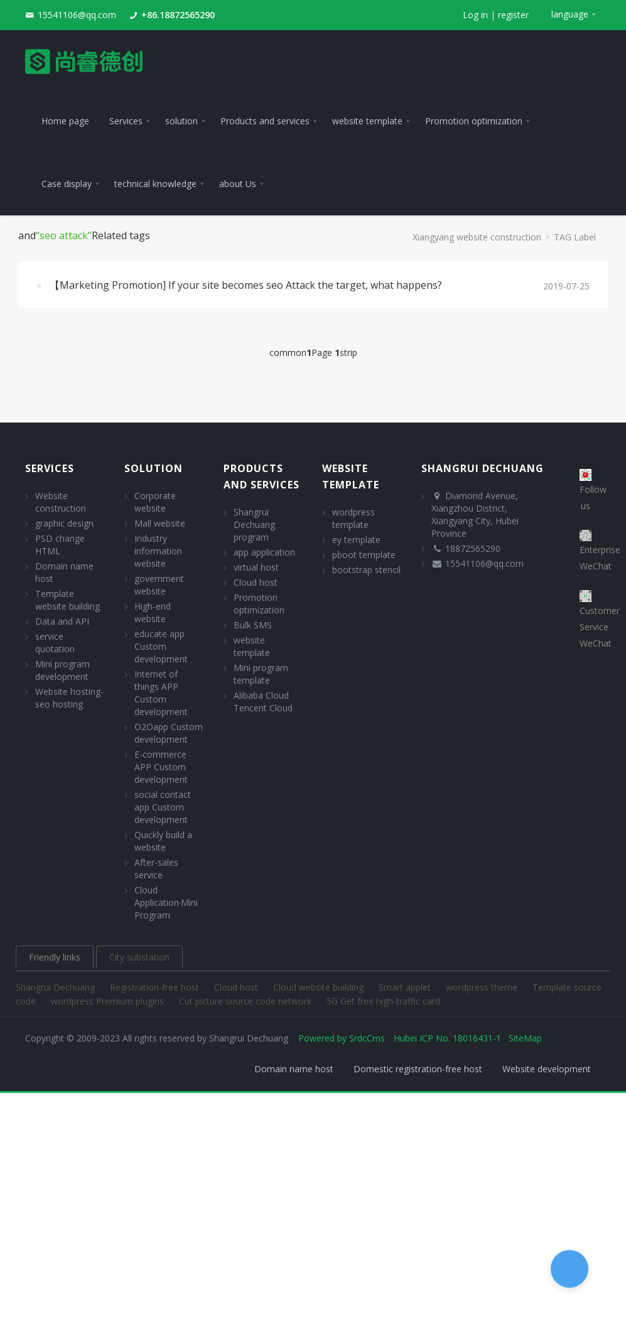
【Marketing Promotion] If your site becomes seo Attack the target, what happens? (246, 285)
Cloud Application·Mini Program (166, 902)
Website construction (60, 502)
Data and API (62, 621)
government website (159, 585)
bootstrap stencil (366, 570)
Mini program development (62, 670)
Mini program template (261, 674)
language (569, 14)
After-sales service (156, 868)
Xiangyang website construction (477, 237)
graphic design (64, 523)
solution (153, 468)
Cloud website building (319, 987)
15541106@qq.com (77, 15)
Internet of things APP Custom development (161, 693)
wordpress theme (483, 987)
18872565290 (472, 548)
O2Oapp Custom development (168, 733)
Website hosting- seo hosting (69, 698)
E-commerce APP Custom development (161, 766)
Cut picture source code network (246, 1001)
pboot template (364, 555)
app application (264, 552)
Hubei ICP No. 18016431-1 (447, 1038)
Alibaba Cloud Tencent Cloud (263, 701)
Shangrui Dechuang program (254, 524)
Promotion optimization (259, 603)
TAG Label (575, 237)
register (513, 15)
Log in (475, 15)
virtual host (256, 567)
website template (252, 646)
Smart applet (406, 987)
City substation (139, 957)
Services (49, 468)
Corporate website (155, 502)
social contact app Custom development (162, 807)
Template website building (67, 600)
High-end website (152, 612)
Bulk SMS (253, 625)
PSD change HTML (60, 544)
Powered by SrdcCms (341, 1038)
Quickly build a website (163, 841)
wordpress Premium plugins (108, 1001)
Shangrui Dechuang (56, 987)
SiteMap (525, 1038)
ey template (356, 540)
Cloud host (256, 582)
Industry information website (158, 550)
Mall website (159, 523)
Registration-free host (156, 987)
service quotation (55, 642)
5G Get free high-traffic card (383, 1001)
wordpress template (353, 518)
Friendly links (54, 957)
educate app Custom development (161, 646)
